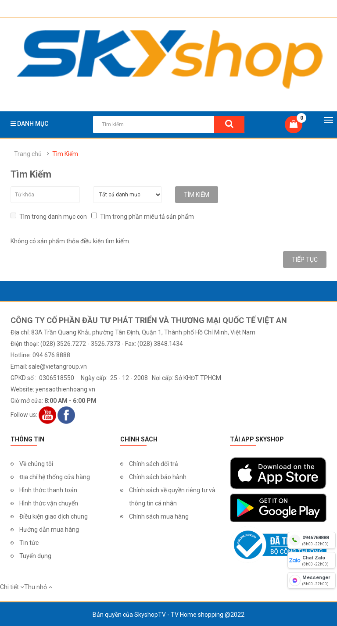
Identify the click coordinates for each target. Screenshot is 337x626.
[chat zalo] (311, 560)
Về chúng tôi (36, 462)
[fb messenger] (311, 580)
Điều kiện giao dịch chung (53, 515)
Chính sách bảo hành (157, 476)
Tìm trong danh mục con (49, 215)
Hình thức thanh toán (48, 489)
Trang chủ (28, 154)
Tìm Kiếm (65, 154)
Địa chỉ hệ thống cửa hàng (54, 476)
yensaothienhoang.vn (65, 388)
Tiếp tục (305, 258)
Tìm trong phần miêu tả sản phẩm (142, 215)
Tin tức (29, 541)
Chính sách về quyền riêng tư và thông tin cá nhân (172, 496)
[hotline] (311, 540)
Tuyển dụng (35, 554)
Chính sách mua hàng (159, 515)
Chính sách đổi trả (153, 462)
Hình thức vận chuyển (48, 502)
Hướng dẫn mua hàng (49, 528)
